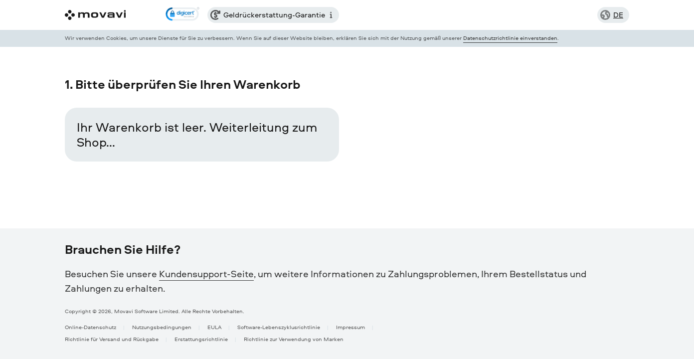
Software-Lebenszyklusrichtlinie (278, 327)
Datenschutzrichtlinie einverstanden (510, 37)
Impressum (350, 327)
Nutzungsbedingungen (161, 327)
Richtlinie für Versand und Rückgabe (112, 339)
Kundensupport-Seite (206, 273)
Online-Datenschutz (90, 327)
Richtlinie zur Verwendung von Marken (294, 339)
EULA (214, 327)
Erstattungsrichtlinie (201, 339)
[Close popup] (622, 38)
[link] (182, 15)
